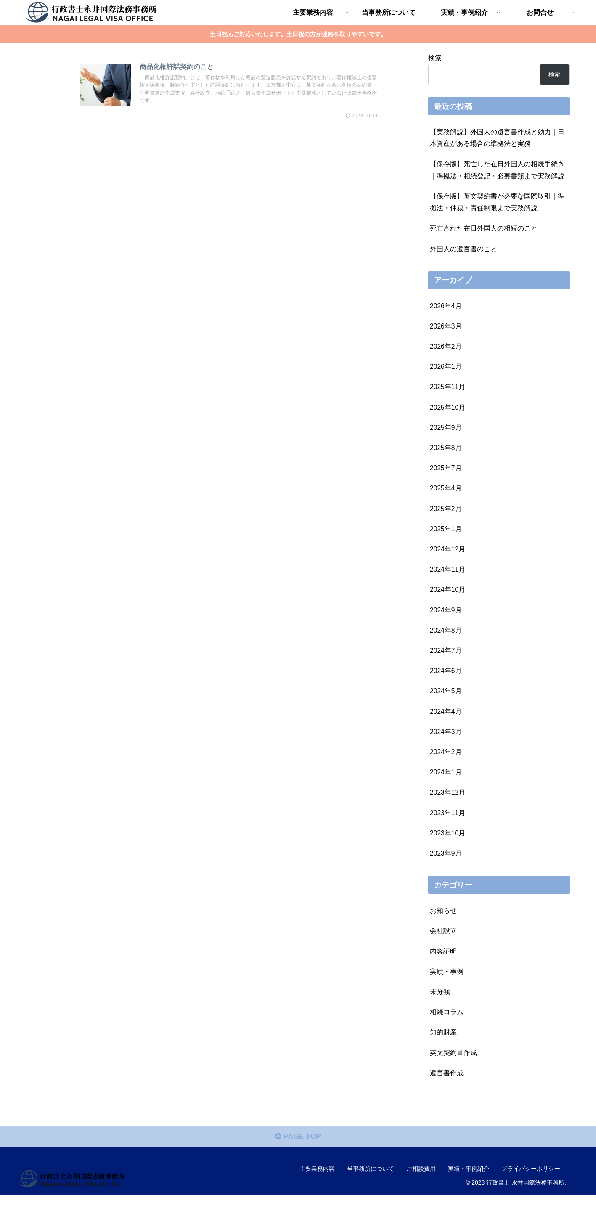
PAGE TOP (298, 1155)
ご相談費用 (421, 1187)
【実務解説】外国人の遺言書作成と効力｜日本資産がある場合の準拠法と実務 (497, 138)
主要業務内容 (317, 1187)
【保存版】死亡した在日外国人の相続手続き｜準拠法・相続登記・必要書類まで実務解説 (497, 171)
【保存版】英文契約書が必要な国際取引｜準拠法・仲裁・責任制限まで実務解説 (497, 204)
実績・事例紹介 (468, 1187)
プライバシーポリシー (530, 1187)
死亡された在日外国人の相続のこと (484, 231)
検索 (435, 57)
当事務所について (370, 1187)
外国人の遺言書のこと (463, 251)
